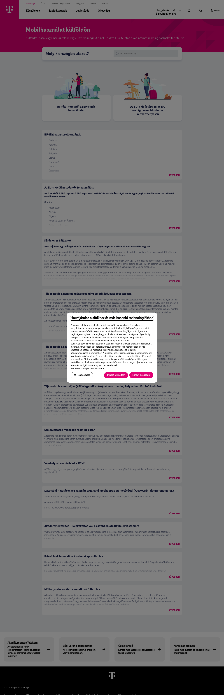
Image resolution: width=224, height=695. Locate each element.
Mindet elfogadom (141, 375)
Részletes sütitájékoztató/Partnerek (88, 368)
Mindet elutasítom (116, 375)
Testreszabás (82, 375)
